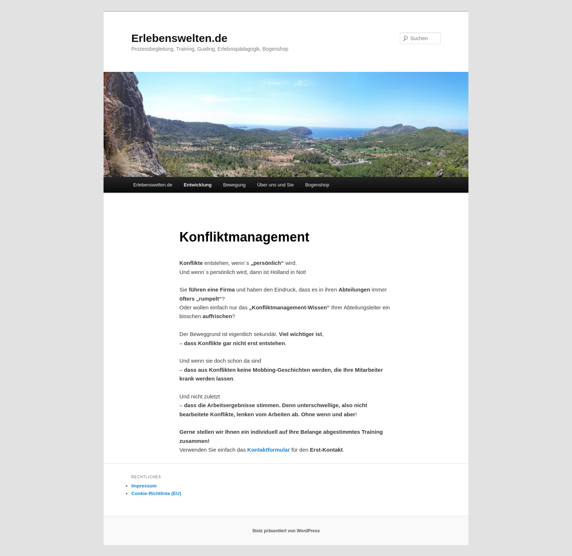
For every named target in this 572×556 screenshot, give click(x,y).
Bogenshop (317, 185)
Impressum (143, 486)
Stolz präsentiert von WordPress (286, 530)
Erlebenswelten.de (179, 38)
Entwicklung (198, 185)
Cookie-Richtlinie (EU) (156, 493)
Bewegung (234, 185)
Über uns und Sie (275, 185)
